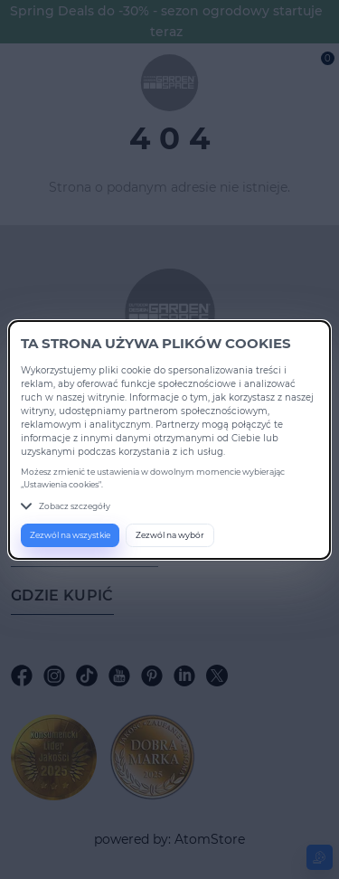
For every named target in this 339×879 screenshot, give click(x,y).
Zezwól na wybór (170, 535)
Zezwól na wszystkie (70, 535)
